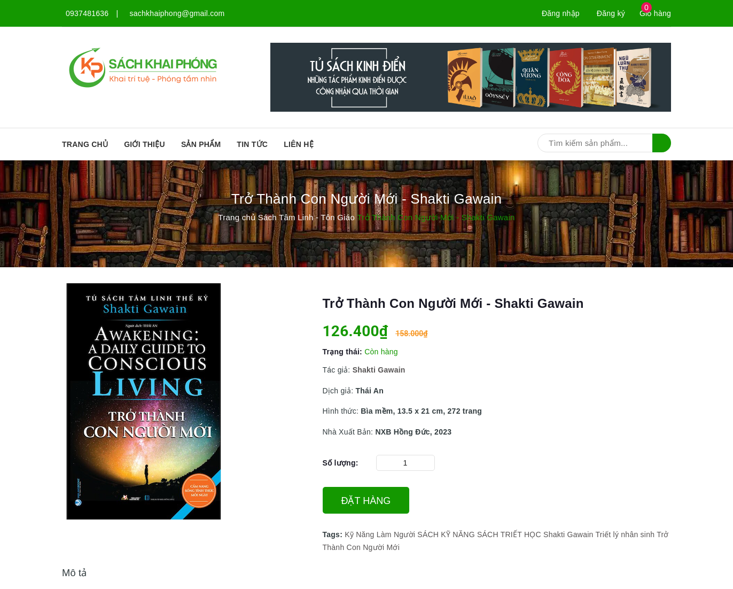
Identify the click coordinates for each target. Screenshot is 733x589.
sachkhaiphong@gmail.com (177, 13)
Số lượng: (340, 463)
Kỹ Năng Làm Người (380, 534)
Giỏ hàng (655, 13)
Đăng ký (611, 13)
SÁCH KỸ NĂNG (445, 534)
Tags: (334, 534)
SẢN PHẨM (201, 144)
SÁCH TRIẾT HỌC (509, 534)
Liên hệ (299, 144)
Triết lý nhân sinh (624, 534)
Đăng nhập (561, 13)
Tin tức (252, 144)
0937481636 (87, 13)
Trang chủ (85, 144)
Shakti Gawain (568, 534)
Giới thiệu (144, 144)
